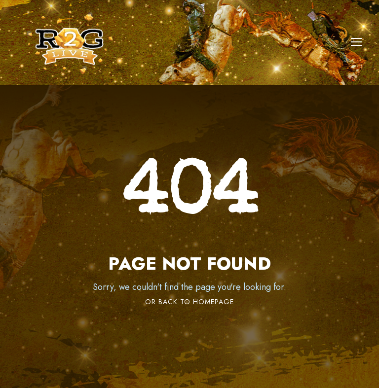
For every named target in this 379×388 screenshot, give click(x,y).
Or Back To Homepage (189, 302)
